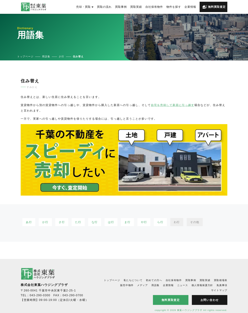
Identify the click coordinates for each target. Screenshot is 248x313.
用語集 (155, 285)
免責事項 (221, 285)
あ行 (29, 222)
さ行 (62, 222)
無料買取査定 (214, 7)
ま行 (127, 222)
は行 (111, 222)
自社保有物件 (154, 6)
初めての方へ (154, 280)
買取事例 (121, 6)
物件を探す (173, 6)
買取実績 (136, 6)
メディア (142, 285)
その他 (194, 222)
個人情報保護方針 (202, 285)
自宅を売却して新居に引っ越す (172, 105)
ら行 (160, 222)
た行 (78, 222)
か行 (45, 222)
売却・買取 (85, 6)
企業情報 (190, 6)
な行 (95, 222)
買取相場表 (221, 280)
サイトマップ (219, 290)
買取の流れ (104, 6)
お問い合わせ (209, 299)
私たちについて (133, 280)
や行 (144, 222)
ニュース (182, 285)
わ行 (177, 222)
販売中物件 (127, 285)
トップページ (112, 280)
